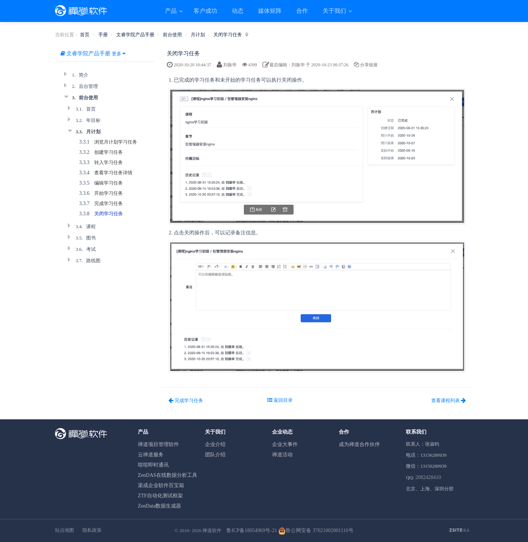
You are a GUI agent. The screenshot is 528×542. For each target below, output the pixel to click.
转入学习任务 (108, 162)
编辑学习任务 (108, 183)
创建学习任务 (108, 152)
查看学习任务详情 (113, 172)
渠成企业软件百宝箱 (161, 485)
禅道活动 (282, 454)
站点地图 (64, 530)
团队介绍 (215, 454)
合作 (302, 11)
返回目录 (280, 400)
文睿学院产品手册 (135, 34)
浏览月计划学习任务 (115, 142)
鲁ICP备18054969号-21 (251, 530)
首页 (84, 34)
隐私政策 (92, 530)
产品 (171, 11)
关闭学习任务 (227, 34)
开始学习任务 (108, 193)
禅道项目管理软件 (158, 444)
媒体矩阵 (270, 11)
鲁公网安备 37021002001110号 (315, 530)
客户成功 (205, 11)
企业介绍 (215, 444)
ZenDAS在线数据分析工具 (167, 475)
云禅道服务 (151, 454)
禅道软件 (211, 530)
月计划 (198, 34)
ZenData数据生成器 (159, 506)
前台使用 (172, 34)
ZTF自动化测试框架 (160, 495)
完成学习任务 (108, 203)
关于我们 (335, 11)
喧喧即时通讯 (153, 465)
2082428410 (428, 477)
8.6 (459, 530)
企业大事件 (285, 444)
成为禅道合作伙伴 (359, 444)
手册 (103, 34)
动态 (237, 11)
